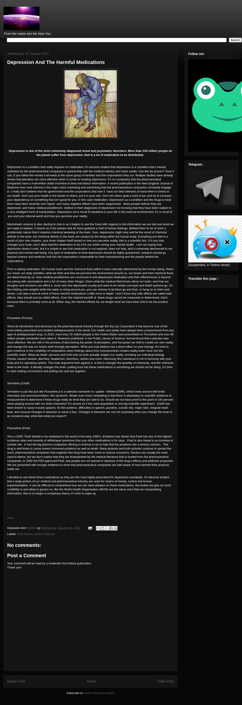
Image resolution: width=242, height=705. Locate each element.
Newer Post (16, 681)
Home (91, 681)
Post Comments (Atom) (99, 693)
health (38, 534)
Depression (24, 534)
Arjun (11, 517)
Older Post (165, 681)
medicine (49, 534)
